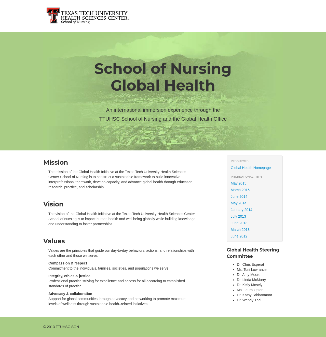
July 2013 (238, 216)
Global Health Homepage (251, 168)
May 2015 (238, 183)
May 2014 (238, 203)
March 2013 (240, 230)
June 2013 (239, 223)
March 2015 (240, 190)
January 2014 (241, 210)
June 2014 (239, 196)
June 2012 (239, 236)
